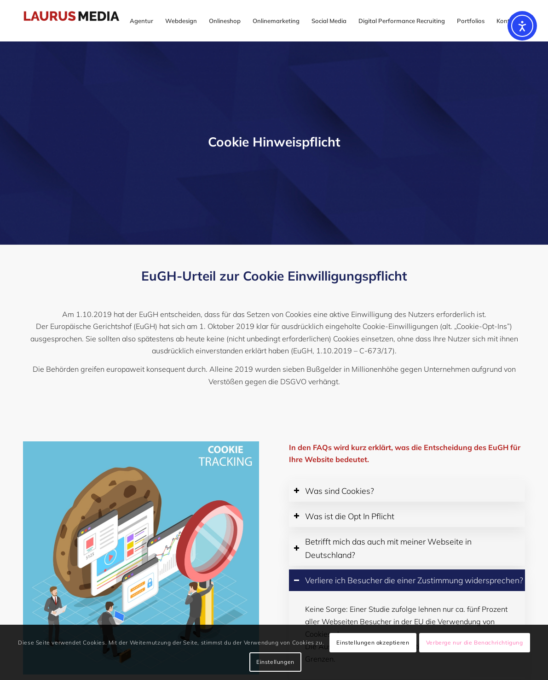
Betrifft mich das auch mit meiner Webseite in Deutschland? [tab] (383, 548)
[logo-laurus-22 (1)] (79, 20)
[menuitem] (141, 20)
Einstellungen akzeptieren (372, 642)
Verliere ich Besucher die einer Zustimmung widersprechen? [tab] (408, 580)
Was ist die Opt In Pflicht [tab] (344, 516)
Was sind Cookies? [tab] (334, 491)
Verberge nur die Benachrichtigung (474, 642)
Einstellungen (275, 661)
